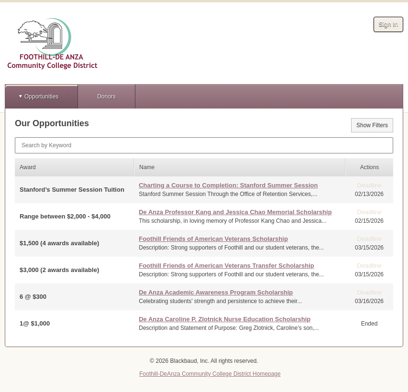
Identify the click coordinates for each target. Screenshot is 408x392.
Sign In (388, 24)
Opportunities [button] (41, 96)
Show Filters (372, 125)
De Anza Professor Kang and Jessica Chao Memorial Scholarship (235, 212)
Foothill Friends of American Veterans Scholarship (213, 238)
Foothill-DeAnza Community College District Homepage (209, 373)
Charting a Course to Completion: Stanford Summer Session (228, 185)
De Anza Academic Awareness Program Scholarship (216, 292)
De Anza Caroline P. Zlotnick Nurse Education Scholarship (224, 319)
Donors (106, 96)
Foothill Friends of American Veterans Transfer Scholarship (226, 265)
